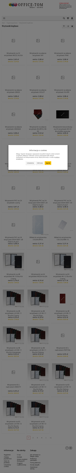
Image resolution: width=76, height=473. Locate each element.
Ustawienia (30, 163)
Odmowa (40, 163)
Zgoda (48, 163)
